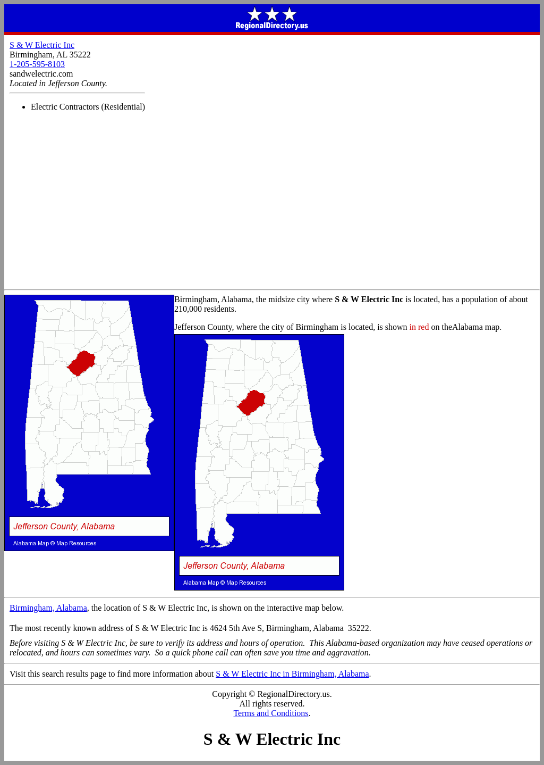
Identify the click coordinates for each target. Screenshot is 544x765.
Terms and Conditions (270, 713)
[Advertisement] (272, 209)
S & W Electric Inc (42, 44)
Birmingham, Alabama (48, 607)
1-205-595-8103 (37, 64)
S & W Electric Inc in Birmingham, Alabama (292, 673)
